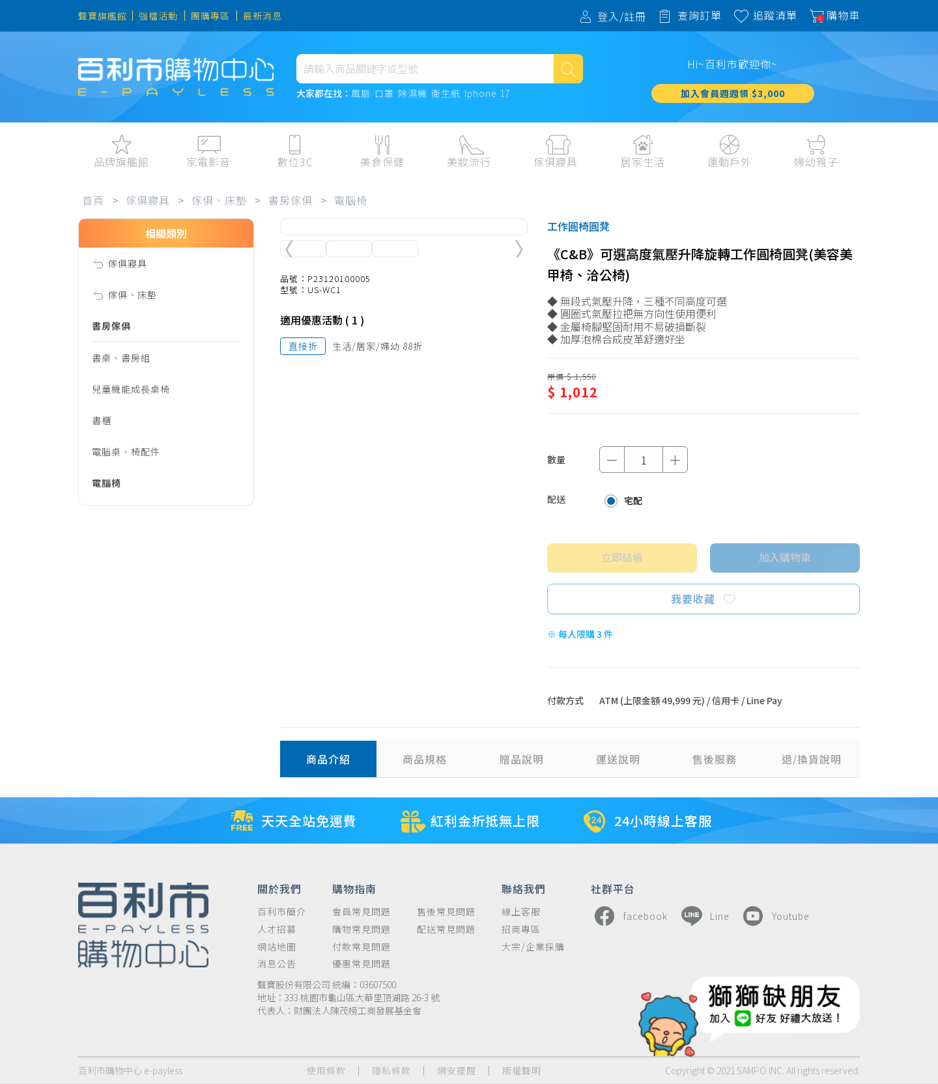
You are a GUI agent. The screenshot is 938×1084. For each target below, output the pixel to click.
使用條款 (326, 1070)
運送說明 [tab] (618, 759)
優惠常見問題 (361, 963)
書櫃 (101, 420)
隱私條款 (391, 1070)
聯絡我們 (524, 888)
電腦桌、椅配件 (126, 451)
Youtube (774, 916)
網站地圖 (276, 946)
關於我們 (279, 888)
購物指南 (354, 888)
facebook (629, 916)
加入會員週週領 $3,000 (733, 93)
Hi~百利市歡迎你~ (732, 64)
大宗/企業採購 (533, 946)
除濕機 (412, 94)
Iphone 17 (487, 94)
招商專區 (521, 929)
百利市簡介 (281, 911)
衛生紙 (446, 94)
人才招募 (276, 929)
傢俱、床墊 (219, 200)
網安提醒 (456, 1070)
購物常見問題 (361, 929)
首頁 (93, 200)
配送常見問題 (446, 929)
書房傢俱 (290, 200)
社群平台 (613, 888)
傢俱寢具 (148, 200)
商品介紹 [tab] (328, 759)
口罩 (384, 94)
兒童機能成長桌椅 (131, 388)
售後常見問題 (446, 911)
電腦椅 (350, 200)
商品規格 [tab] (425, 759)
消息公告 (276, 963)
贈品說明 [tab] (522, 759)
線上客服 (521, 911)
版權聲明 (521, 1070)
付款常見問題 (361, 946)
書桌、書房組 (121, 357)
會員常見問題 (361, 911)
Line (703, 916)
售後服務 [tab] (714, 759)
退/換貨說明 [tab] (812, 759)
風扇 (361, 94)
